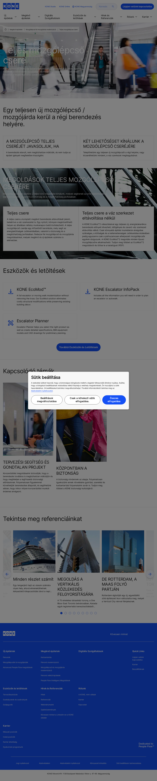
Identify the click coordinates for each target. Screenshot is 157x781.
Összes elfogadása (114, 400)
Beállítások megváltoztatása (47, 400)
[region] (78, 390)
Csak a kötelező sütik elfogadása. (82, 400)
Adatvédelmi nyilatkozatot (42, 391)
